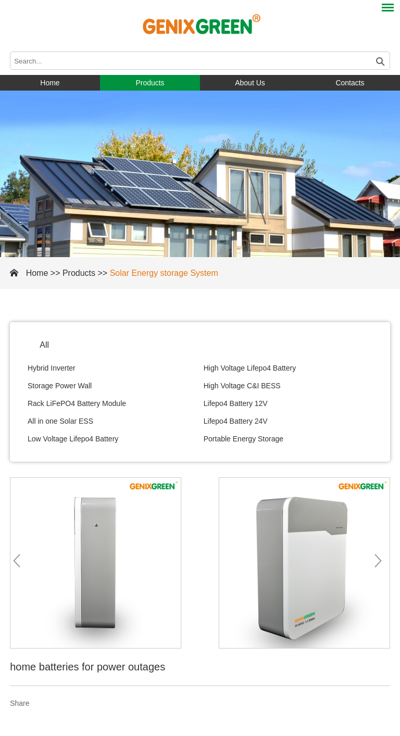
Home (49, 83)
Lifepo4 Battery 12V (236, 403)
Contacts (349, 83)
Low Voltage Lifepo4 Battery (73, 439)
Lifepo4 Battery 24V (236, 421)
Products (149, 83)
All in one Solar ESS (60, 421)
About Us (250, 83)
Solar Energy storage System (164, 273)
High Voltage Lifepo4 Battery (250, 368)
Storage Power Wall (60, 386)
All (44, 344)
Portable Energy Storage (243, 439)
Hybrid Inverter (52, 368)
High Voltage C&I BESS (242, 386)
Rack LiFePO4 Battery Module (77, 403)
